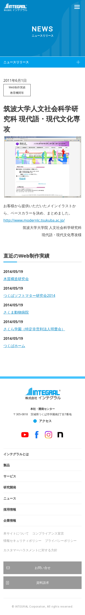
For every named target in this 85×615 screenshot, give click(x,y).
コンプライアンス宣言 (48, 533)
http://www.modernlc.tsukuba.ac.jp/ (34, 220)
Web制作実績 (17, 87)
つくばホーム (14, 345)
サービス (9, 476)
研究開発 (9, 487)
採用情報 (9, 509)
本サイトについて (16, 533)
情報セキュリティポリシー (22, 540)
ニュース (9, 498)
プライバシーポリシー (61, 540)
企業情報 (9, 520)
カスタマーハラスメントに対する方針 (30, 550)
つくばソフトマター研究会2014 (29, 295)
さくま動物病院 (16, 312)
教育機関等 (17, 93)
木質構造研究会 (16, 278)
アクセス (45, 421)
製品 (6, 465)
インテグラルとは (16, 454)
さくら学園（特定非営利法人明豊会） (34, 328)
